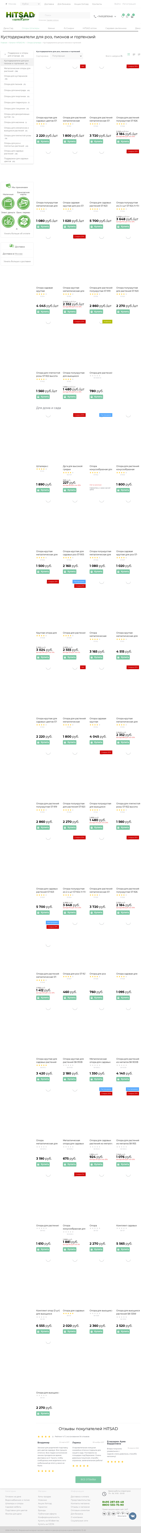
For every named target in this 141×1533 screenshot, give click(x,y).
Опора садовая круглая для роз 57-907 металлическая (73, 205)
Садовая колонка (53, 20)
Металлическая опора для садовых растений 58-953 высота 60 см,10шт (73, 1143)
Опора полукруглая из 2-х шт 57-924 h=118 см (128, 205)
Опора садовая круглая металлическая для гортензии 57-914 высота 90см (47, 291)
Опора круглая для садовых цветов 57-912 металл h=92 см (46, 120)
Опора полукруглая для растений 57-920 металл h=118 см (127, 291)
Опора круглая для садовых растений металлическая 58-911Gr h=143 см (46, 1062)
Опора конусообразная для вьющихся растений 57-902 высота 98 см (101, 469)
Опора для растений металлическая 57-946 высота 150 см (47, 977)
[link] (128, 54)
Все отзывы (88, 1479)
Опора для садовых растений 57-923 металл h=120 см (100, 205)
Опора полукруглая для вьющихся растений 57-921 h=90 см (74, 376)
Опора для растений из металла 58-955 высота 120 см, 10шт (127, 1143)
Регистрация (129, 4)
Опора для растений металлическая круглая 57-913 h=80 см (74, 121)
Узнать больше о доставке (17, 261)
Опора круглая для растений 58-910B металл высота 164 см (75, 1062)
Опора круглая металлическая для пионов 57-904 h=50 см (47, 554)
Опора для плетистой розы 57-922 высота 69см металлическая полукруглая (48, 376)
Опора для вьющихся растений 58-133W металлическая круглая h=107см (128, 1314)
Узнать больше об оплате (17, 233)
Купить (45, 141)
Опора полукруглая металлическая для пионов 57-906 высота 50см (47, 206)
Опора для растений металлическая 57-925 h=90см (101, 120)
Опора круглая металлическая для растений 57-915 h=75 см (74, 291)
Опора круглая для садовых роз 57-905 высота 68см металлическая (73, 554)
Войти (117, 4)
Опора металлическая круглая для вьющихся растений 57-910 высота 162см (101, 636)
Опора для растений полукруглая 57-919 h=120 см (101, 291)
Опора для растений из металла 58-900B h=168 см (127, 1062)
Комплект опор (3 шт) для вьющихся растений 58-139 (48, 1313)
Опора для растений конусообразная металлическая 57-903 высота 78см (127, 469)
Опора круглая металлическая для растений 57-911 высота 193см (127, 636)
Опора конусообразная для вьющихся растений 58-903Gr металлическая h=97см (74, 1229)
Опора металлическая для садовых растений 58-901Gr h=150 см (47, 1143)
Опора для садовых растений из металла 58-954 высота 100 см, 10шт (101, 1143)
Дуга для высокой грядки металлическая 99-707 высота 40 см (73, 469)
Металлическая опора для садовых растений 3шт (100, 1062)
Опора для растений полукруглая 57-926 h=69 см (127, 120)
